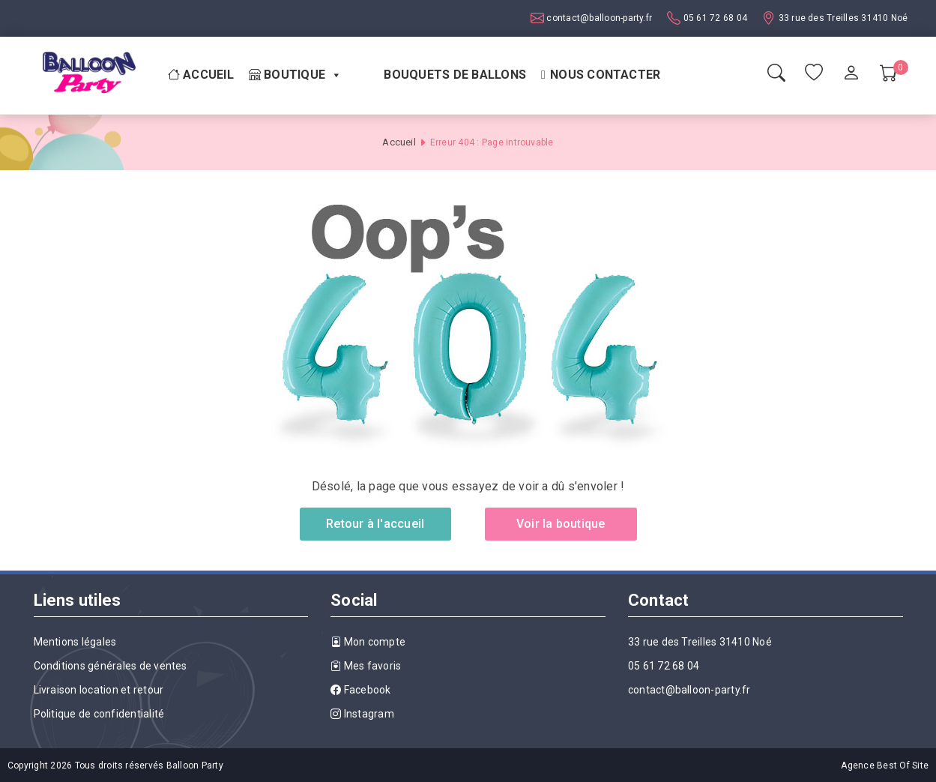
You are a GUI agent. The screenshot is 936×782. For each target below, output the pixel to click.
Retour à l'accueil (375, 524)
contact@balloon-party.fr (598, 18)
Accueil (201, 74)
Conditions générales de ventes (110, 666)
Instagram (362, 714)
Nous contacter (605, 74)
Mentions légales (75, 642)
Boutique (295, 75)
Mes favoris (365, 666)
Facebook (360, 690)
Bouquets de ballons (455, 74)
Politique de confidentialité (99, 714)
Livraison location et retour (99, 690)
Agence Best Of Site (885, 765)
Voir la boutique (561, 524)
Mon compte (367, 642)
